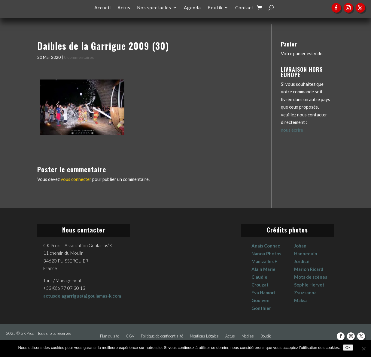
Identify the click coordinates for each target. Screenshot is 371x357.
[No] (363, 349)
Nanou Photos (266, 253)
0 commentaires (79, 57)
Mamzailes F (264, 261)
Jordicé (301, 261)
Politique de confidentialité (162, 336)
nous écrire (292, 130)
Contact (244, 7)
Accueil (102, 7)
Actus (123, 7)
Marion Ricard (308, 269)
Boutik (215, 7)
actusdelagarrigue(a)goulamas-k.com (82, 295)
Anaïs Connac (265, 245)
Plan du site (109, 336)
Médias (248, 336)
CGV (130, 336)
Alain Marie (263, 269)
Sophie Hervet (309, 284)
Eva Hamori (263, 292)
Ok (348, 347)
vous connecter (76, 179)
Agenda (192, 7)
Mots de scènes (310, 277)
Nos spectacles (154, 7)
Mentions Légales (204, 336)
